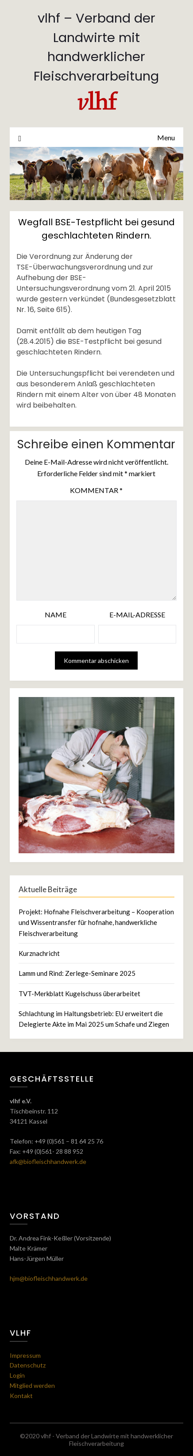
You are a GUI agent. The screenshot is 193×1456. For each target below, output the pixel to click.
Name (55, 614)
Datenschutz (28, 1365)
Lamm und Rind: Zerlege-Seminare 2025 (77, 973)
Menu (166, 137)
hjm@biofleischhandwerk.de (49, 1278)
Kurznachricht (39, 953)
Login (17, 1375)
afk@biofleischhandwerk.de (48, 1161)
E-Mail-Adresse (137, 614)
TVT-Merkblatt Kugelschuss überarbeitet (79, 994)
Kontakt (21, 1395)
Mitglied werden (32, 1385)
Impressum (25, 1355)
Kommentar (96, 490)
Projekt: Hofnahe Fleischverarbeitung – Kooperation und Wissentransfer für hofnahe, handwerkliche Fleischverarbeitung (96, 922)
